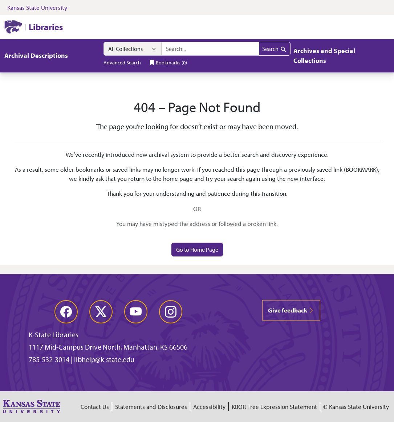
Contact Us (95, 406)
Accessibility (209, 406)
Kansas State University (37, 7)
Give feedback (291, 310)
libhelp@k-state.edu (104, 359)
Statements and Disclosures (151, 406)
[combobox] (210, 48)
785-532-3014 (49, 359)
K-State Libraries (53, 334)
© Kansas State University (356, 406)
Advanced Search (122, 62)
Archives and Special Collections (324, 56)
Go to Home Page (197, 249)
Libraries (46, 27)
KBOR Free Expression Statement (274, 406)
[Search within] (132, 49)
